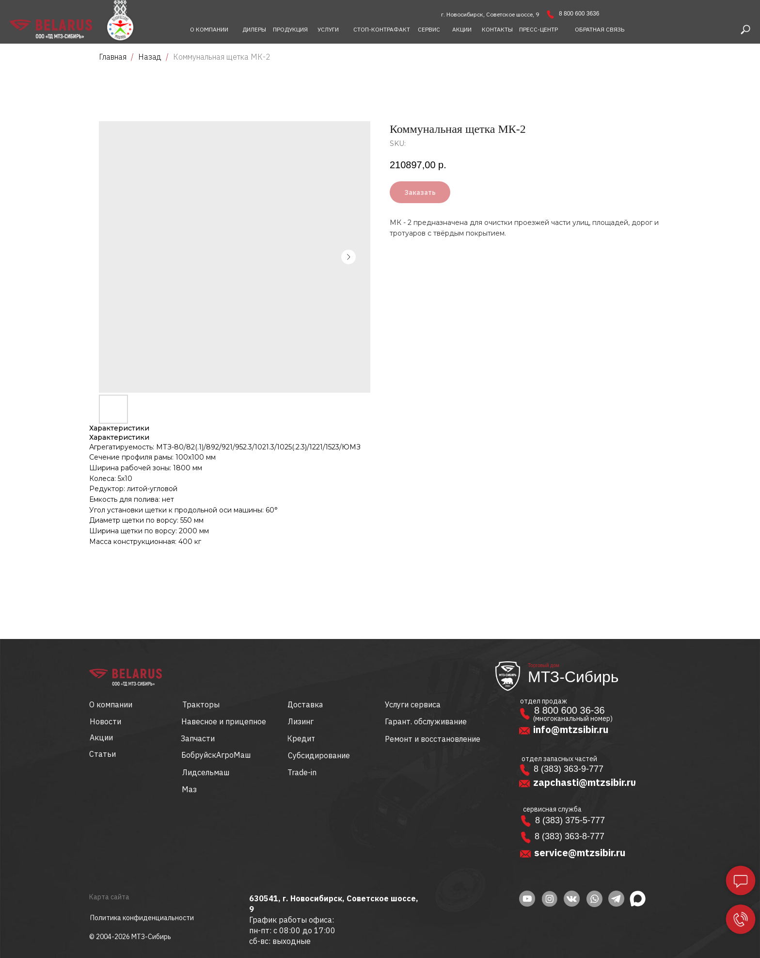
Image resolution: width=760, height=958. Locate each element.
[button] (600, 29)
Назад (150, 57)
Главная (113, 57)
